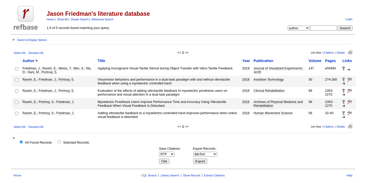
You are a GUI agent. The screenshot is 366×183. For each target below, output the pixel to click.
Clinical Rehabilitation (268, 91)
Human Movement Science (273, 113)
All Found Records (38, 142)
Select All (19, 52)
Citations (329, 52)
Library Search (170, 175)
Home (50, 19)
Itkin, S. (78, 68)
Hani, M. (34, 72)
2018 (245, 79)
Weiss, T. (64, 68)
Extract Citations (214, 175)
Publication (263, 61)
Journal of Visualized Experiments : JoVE (278, 70)
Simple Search (80, 19)
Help (349, 175)
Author (29, 61)
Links (347, 61)
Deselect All (35, 52)
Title (101, 61)
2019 (245, 68)
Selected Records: (76, 142)
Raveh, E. (49, 68)
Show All (62, 19)
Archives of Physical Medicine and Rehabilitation (278, 104)
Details (341, 52)
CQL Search (149, 175)
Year (246, 61)
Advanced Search (102, 19)
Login (348, 19)
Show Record (191, 175)
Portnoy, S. (49, 72)
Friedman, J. (32, 68)
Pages (330, 61)
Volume (315, 61)
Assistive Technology (268, 79)
